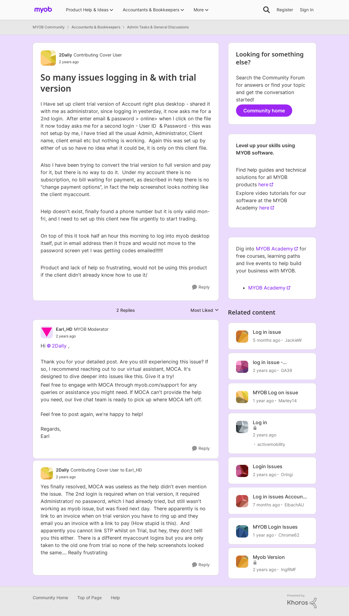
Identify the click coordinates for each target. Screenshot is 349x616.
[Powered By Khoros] (302, 601)
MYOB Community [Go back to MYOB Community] (49, 27)
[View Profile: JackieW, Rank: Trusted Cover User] (242, 336)
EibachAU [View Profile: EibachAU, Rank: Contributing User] (294, 504)
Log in (260, 422)
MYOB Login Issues (275, 527)
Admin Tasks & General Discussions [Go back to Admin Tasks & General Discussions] (158, 27)
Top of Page (89, 597)
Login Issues (267, 466)
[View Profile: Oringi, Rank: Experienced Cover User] (242, 471)
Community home (264, 111)
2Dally (59, 346)
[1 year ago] (263, 400)
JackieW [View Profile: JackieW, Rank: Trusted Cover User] (293, 340)
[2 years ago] (264, 370)
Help (115, 597)
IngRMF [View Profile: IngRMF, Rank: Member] (288, 569)
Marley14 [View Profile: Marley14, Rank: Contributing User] (287, 400)
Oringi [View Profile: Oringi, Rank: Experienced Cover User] (287, 474)
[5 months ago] (266, 340)
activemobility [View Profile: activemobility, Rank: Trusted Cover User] (271, 444)
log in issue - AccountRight (269, 362)
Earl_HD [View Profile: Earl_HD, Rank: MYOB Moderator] (64, 329)
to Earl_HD (131, 469)
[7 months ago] (266, 504)
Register (285, 9)
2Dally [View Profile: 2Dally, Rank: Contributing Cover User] (65, 54)
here (263, 184)
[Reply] (201, 287)
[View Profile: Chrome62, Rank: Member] (242, 531)
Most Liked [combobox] (205, 310)
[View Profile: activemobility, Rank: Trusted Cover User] (242, 427)
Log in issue (267, 332)
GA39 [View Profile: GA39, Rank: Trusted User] (286, 370)
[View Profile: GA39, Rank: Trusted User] (242, 367)
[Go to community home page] (43, 10)
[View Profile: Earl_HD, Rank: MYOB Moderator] (47, 332)
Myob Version (269, 557)
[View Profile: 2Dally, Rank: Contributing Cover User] (48, 58)
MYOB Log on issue (275, 392)
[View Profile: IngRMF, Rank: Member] (242, 562)
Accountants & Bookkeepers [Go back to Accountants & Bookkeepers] (95, 27)
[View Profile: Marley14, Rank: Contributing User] (242, 397)
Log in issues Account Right (279, 497)
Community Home (50, 597)
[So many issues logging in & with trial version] (82, 336)
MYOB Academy (274, 249)
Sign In (307, 9)
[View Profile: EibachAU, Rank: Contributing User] (242, 501)
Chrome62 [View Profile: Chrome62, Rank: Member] (288, 535)
